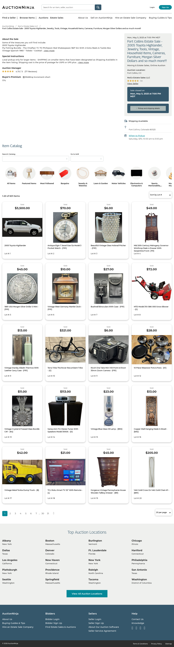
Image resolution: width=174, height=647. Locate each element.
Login (152, 7)
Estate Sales (56, 17)
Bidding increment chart (36, 77)
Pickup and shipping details (148, 108)
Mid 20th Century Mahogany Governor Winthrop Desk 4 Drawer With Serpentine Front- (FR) (151, 248)
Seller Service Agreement (102, 631)
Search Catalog (8, 154)
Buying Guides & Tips (160, 17)
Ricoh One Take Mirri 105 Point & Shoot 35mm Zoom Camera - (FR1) (108, 369)
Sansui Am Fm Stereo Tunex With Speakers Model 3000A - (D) (63, 430)
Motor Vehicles (119, 183)
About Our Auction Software (103, 627)
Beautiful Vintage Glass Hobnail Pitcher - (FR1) (108, 246)
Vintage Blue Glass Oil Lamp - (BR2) (106, 429)
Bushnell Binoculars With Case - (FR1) (107, 307)
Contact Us (137, 619)
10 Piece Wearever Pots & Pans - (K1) (150, 368)
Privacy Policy (156, 644)
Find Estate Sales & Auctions (60, 627)
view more (49, 50)
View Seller (132, 83)
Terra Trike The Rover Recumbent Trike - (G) (65, 369)
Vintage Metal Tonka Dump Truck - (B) (21, 490)
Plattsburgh (9, 569)
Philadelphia (139, 560)
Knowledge (138, 623)
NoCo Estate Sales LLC (28, 26)
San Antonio (139, 569)
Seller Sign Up (96, 623)
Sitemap (168, 644)
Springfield (52, 579)
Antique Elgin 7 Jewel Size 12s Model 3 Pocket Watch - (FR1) (64, 246)
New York (94, 560)
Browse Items (28, 17)
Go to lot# (75, 154)
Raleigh (93, 569)
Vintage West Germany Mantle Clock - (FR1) (65, 308)
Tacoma (93, 579)
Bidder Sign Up (53, 623)
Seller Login (94, 619)
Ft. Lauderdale (97, 550)
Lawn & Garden (101, 183)
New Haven (52, 560)
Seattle (6, 579)
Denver (49, 550)
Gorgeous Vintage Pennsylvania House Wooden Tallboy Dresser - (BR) (108, 491)
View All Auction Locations (87, 593)
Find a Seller (10, 17)
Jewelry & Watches (82, 184)
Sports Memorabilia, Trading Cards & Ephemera (154, 186)
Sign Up (165, 7)
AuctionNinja (8, 26)
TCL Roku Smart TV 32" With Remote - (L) (65, 491)
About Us (83, 17)
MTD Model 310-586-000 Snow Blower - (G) (151, 308)
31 (48, 513)
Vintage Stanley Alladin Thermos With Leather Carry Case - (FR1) (21, 369)
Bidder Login (52, 619)
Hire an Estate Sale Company (130, 17)
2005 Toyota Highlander (15, 245)
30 (42, 513)
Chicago (137, 540)
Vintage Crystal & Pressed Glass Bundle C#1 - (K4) (21, 430)
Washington (139, 579)
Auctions (43, 17)
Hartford (137, 550)
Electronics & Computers (136, 184)
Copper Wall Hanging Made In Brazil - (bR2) (150, 430)
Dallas (6, 550)
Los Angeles (9, 560)
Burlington (95, 540)
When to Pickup (137, 135)
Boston (49, 540)
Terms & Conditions (140, 644)
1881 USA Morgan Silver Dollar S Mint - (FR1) (21, 308)
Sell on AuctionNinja (101, 17)
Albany (6, 540)
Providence (52, 569)
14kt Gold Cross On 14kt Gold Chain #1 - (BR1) (151, 491)
